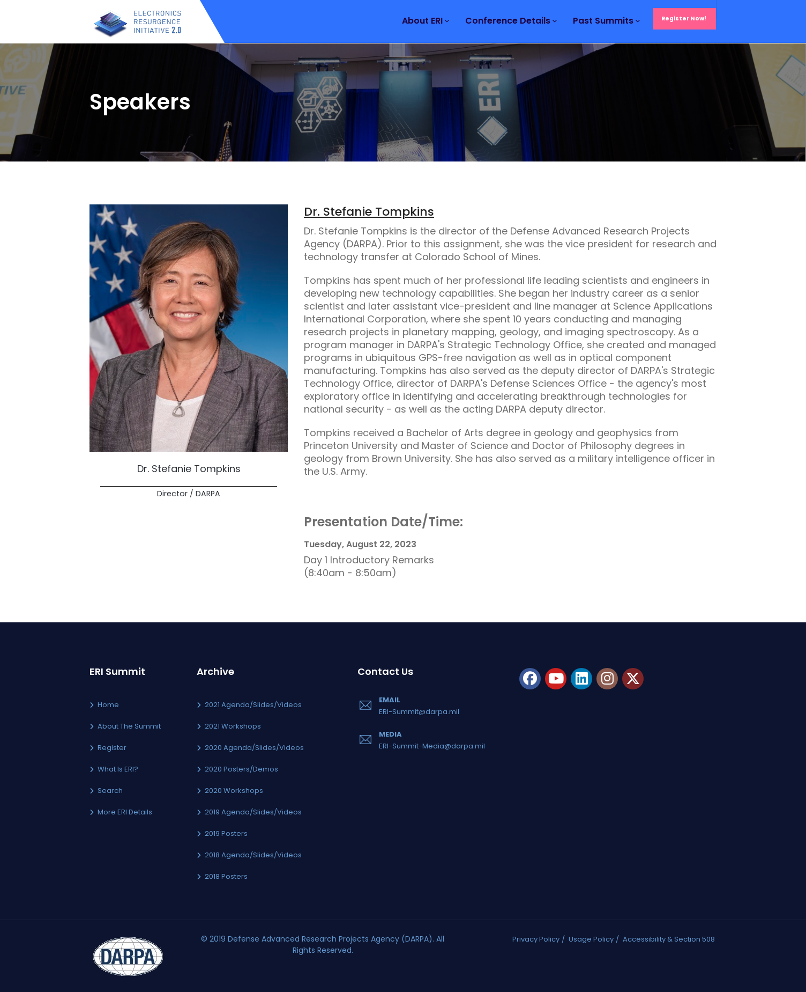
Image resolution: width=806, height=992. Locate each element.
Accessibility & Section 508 (669, 939)
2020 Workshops (234, 790)
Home (108, 705)
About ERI (425, 20)
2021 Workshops (233, 726)
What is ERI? (118, 769)
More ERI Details (125, 812)
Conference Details (511, 20)
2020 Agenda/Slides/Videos (254, 748)
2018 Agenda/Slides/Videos (253, 855)
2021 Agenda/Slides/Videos (253, 705)
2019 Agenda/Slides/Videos (253, 812)
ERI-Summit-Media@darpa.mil (432, 746)
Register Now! (683, 18)
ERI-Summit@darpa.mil (419, 712)
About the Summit (129, 726)
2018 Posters (226, 876)
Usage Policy (591, 939)
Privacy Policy (535, 939)
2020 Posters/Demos (241, 769)
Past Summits (606, 20)
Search (110, 790)
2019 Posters (226, 833)
